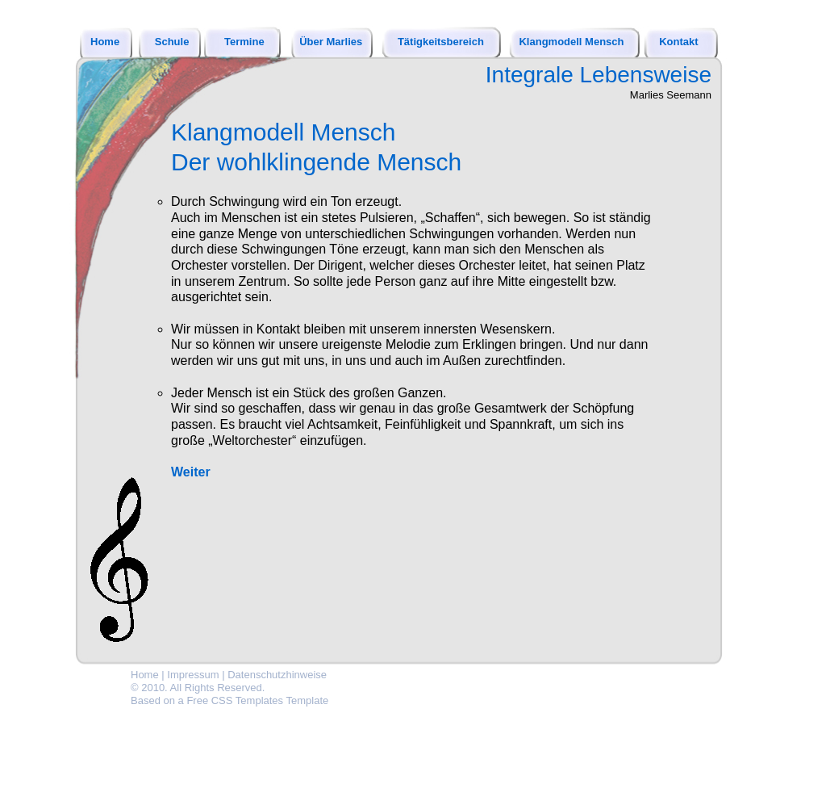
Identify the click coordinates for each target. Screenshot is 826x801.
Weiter (191, 472)
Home (104, 42)
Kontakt (678, 42)
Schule (172, 42)
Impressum (193, 675)
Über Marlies (330, 42)
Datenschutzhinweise (277, 675)
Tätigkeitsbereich (441, 42)
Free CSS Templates (234, 700)
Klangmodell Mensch (571, 42)
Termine (244, 42)
